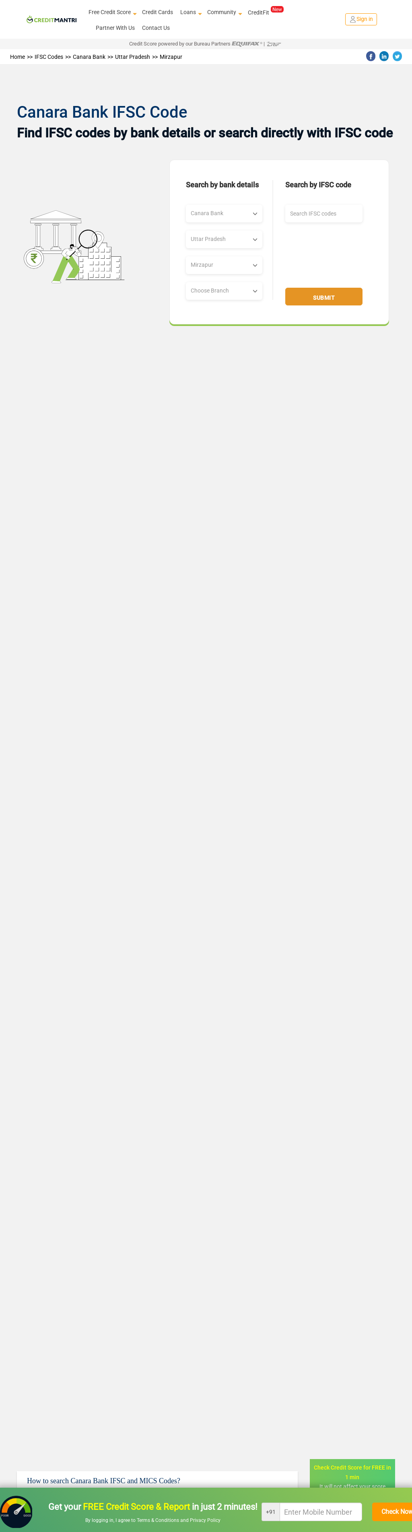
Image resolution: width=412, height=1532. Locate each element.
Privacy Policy (205, 1520)
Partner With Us (115, 28)
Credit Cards (157, 12)
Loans (190, 12)
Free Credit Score (112, 12)
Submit (324, 298)
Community (223, 12)
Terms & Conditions (158, 1520)
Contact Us (156, 28)
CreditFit (266, 12)
